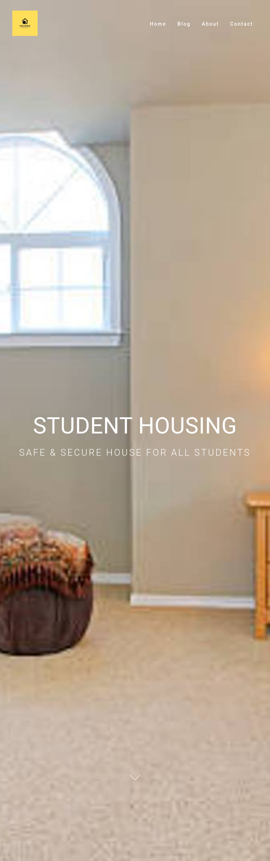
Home (158, 24)
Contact (241, 24)
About (210, 24)
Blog (184, 24)
